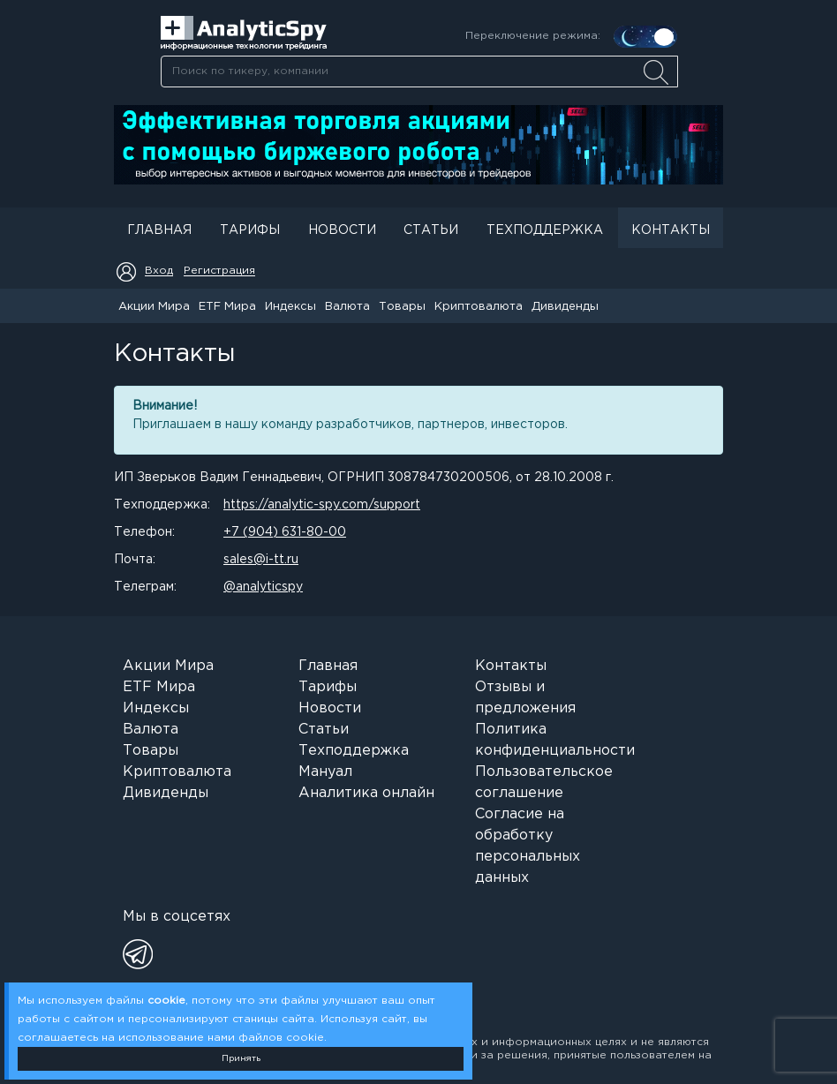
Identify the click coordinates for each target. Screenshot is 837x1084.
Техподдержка (544, 230)
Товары (402, 307)
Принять (241, 1059)
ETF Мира (227, 307)
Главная (159, 230)
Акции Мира (154, 307)
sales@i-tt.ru (260, 559)
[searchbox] (419, 71)
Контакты (670, 230)
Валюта (347, 307)
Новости (342, 230)
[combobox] (419, 71)
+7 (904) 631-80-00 (284, 532)
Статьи (430, 230)
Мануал (325, 772)
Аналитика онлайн (366, 793)
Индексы (290, 307)
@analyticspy (263, 587)
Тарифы (250, 230)
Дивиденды (565, 307)
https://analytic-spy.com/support (321, 505)
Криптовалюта (478, 307)
